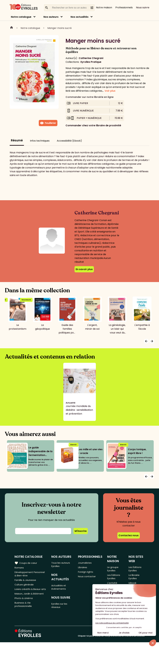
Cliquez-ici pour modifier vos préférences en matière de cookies (111, 641)
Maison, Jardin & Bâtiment (30, 600)
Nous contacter (87, 578)
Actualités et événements (59, 588)
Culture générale (25, 586)
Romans (19, 568)
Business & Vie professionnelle (24, 612)
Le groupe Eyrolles (113, 569)
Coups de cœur (26, 563)
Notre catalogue (21, 17)
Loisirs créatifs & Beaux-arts (29, 593)
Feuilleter (48, 123)
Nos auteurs (50, 17)
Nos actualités (79, 17)
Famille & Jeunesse (26, 581)
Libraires (83, 568)
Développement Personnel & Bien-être (31, 574)
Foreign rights (86, 573)
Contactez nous (129, 535)
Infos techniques (40, 140)
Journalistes (85, 563)
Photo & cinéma (24, 605)
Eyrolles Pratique (91, 62)
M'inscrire (81, 531)
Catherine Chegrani (91, 58)
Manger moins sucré (59, 28)
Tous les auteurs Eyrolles (61, 564)
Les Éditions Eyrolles (114, 578)
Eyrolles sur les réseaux (60, 607)
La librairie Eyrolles (134, 578)
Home (11, 28)
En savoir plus (84, 269)
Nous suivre (142, 7)
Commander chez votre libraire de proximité (93, 125)
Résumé (17, 140)
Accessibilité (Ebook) (69, 140)
